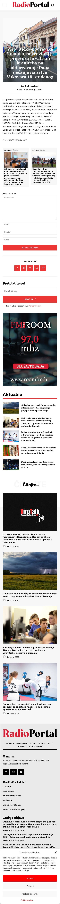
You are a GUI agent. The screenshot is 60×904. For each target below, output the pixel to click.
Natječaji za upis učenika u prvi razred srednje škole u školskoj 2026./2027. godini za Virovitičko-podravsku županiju (37, 421)
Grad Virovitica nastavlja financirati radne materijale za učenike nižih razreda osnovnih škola (38, 450)
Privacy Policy (34, 306)
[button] (55, 852)
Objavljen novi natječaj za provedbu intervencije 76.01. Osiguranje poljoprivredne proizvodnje (38, 408)
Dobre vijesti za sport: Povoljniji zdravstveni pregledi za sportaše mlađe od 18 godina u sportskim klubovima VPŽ (37, 436)
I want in (30, 299)
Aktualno (30, 44)
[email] (30, 291)
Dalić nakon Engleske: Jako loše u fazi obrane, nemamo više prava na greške (38, 464)
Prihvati (30, 878)
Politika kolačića (27, 900)
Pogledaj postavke (30, 894)
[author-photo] (4, 546)
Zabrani (30, 886)
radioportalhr (32, 86)
